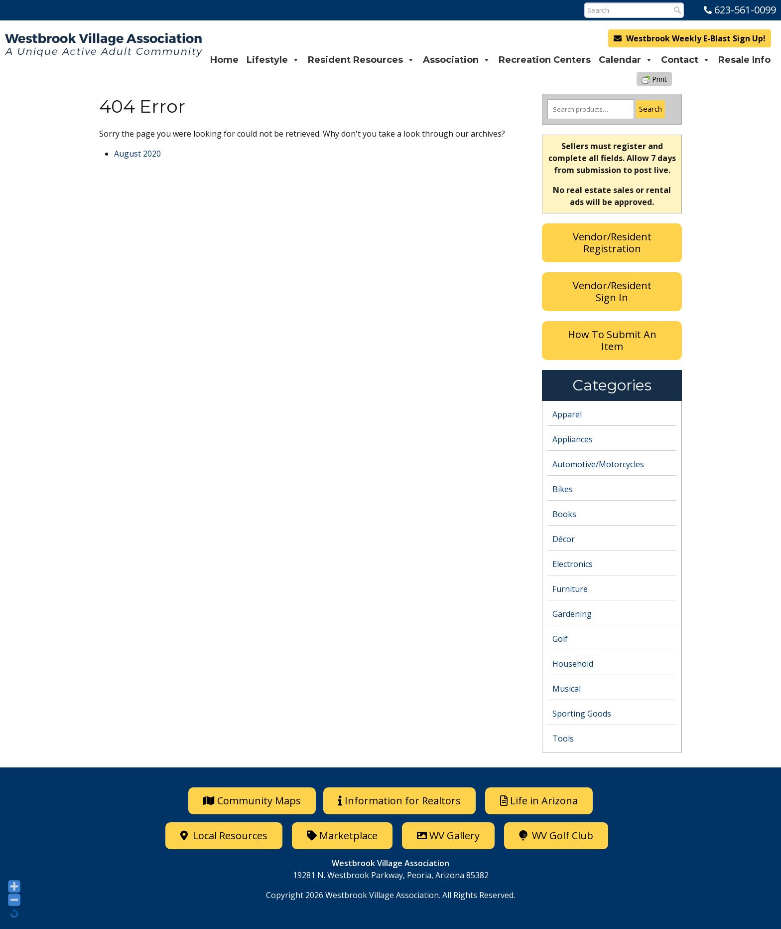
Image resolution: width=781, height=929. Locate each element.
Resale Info (744, 59)
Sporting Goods (581, 713)
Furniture (570, 588)
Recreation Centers (545, 59)
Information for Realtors (399, 800)
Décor (563, 539)
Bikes (562, 489)
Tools (563, 738)
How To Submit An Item (612, 340)
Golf (560, 638)
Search (650, 109)
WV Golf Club (556, 835)
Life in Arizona (539, 800)
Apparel (567, 414)
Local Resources (223, 835)
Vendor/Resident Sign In (612, 291)
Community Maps (252, 800)
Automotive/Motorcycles (598, 464)
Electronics (572, 563)
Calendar (626, 59)
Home (224, 59)
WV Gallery (448, 835)
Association (457, 59)
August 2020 (137, 153)
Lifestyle (273, 59)
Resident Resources (361, 59)
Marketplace (342, 835)
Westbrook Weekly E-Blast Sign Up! (690, 38)
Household (572, 663)
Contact (685, 59)
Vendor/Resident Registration (612, 242)
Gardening (572, 613)
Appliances (572, 439)
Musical (566, 688)
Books (564, 514)
